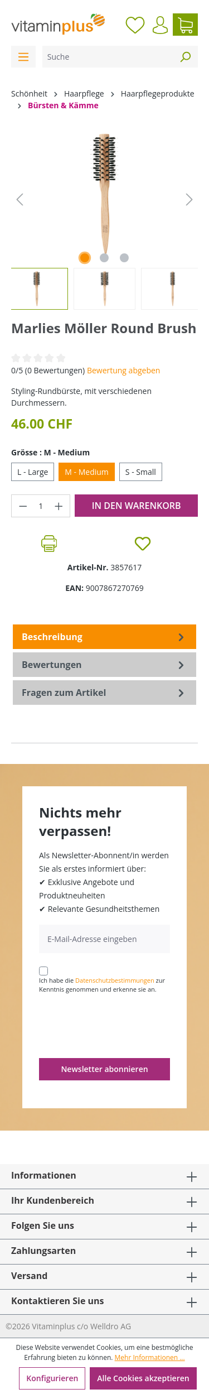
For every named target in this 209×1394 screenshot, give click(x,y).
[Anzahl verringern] (23, 505)
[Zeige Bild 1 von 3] (84, 257)
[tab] (104, 636)
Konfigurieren (52, 1378)
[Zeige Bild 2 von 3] (104, 257)
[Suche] (107, 57)
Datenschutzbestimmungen (114, 980)
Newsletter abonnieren (104, 1069)
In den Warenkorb (136, 505)
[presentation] (123, 1025)
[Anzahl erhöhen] (59, 505)
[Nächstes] (189, 199)
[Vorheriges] (19, 199)
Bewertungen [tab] (104, 664)
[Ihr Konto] (160, 25)
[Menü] (23, 57)
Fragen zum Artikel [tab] (104, 692)
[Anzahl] (41, 505)
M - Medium (86, 472)
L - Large (32, 472)
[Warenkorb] (185, 24)
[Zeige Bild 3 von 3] (124, 257)
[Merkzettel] (135, 24)
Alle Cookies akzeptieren (143, 1378)
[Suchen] (185, 57)
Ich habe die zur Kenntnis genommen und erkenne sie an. (102, 985)
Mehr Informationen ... (150, 1357)
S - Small (140, 472)
